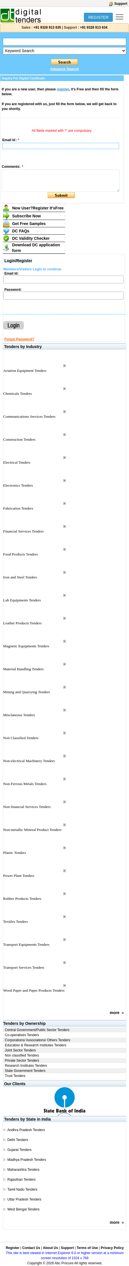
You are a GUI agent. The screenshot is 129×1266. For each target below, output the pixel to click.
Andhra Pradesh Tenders (26, 1130)
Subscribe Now (26, 216)
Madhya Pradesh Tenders (26, 1160)
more (114, 1012)
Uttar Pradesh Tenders (24, 1199)
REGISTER (98, 17)
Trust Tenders (15, 1076)
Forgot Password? (19, 339)
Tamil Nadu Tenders (22, 1189)
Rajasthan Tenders (21, 1180)
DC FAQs (20, 231)
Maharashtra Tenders (23, 1170)
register (63, 89)
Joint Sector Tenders (20, 1050)
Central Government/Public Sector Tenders (37, 1030)
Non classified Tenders (22, 1055)
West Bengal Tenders (23, 1209)
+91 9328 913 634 (93, 27)
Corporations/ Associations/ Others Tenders (37, 1040)
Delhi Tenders (17, 1140)
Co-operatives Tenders (22, 1035)
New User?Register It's (38, 208)
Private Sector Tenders (22, 1061)
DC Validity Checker (31, 238)
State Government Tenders (25, 1071)
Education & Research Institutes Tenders (35, 1045)
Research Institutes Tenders (26, 1066)
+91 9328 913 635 (47, 27)
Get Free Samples (29, 223)
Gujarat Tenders (19, 1150)
